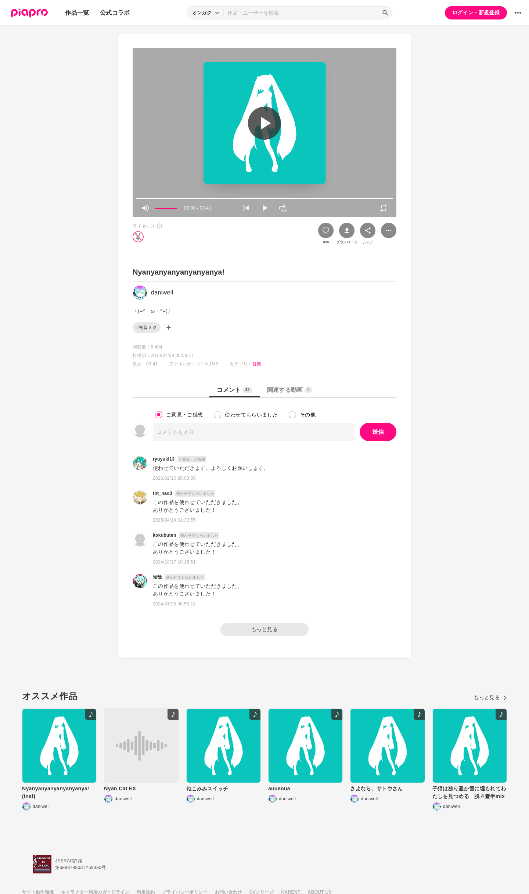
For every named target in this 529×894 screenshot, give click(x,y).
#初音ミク (146, 327)
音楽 (257, 363)
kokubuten (164, 535)
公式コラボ (115, 13)
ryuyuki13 (163, 459)
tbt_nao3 (162, 493)
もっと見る (264, 629)
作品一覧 (77, 13)
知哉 (157, 577)
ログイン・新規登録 (476, 12)
